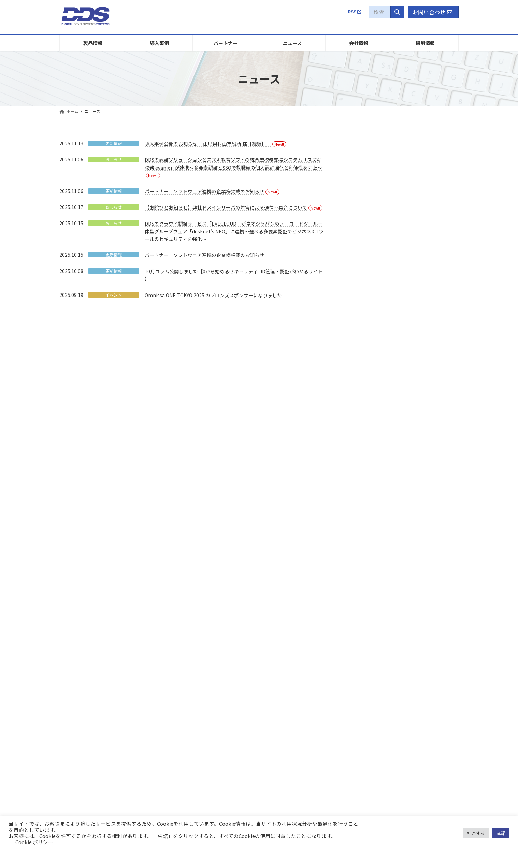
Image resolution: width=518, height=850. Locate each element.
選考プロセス (387, 654)
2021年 (361, 517)
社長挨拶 (280, 654)
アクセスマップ (286, 690)
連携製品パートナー (184, 642)
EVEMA (74, 654)
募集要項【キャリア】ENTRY (405, 678)
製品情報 (71, 619)
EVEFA (73, 666)
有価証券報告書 (286, 714)
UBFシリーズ (79, 737)
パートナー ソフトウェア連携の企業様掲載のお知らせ (204, 191)
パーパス (280, 666)
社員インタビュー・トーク (399, 642)
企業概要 (276, 619)
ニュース (174, 654)
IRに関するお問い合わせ (294, 761)
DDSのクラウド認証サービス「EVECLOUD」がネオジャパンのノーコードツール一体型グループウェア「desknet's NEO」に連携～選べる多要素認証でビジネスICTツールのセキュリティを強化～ (234, 231)
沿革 (276, 678)
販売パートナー (180, 630)
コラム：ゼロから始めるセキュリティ (405, 713)
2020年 (361, 531)
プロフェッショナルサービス (94, 761)
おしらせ (113, 159)
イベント (113, 295)
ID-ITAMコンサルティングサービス (99, 749)
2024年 (361, 475)
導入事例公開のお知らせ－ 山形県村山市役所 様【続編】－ (208, 143)
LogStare (76, 714)
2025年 (361, 461)
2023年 (361, 489)
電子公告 (280, 749)
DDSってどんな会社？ (395, 630)
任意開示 (280, 726)
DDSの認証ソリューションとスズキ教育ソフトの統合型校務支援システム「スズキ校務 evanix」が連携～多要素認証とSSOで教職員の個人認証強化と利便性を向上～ (402, 281)
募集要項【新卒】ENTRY (401, 666)
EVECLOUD (78, 630)
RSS (355, 12)
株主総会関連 (284, 737)
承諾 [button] (501, 833)
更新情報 (113, 143)
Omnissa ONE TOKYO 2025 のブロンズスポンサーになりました (213, 295)
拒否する (476, 833)
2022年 (361, 503)
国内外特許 (282, 642)
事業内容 (280, 630)
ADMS (73, 702)
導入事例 (174, 619)
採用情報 (379, 619)
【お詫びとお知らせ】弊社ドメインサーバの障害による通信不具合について (226, 207)
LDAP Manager (81, 690)
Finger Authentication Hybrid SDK (98, 726)
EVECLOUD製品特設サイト (395, 701)
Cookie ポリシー (34, 842)
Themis (74, 642)
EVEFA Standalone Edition (92, 678)
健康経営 (280, 702)
